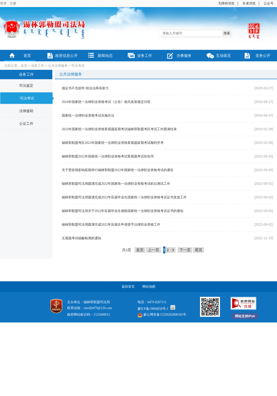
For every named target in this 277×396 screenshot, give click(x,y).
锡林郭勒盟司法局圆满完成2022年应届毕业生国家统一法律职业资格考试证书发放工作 (124, 197)
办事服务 (184, 56)
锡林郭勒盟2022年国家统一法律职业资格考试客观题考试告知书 (108, 156)
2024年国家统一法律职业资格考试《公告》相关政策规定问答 (106, 102)
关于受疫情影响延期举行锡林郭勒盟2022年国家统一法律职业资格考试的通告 (117, 170)
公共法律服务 (58, 65)
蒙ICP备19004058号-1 (153, 308)
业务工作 (144, 56)
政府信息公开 (66, 56)
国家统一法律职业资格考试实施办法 (88, 115)
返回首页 (128, 286)
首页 (27, 56)
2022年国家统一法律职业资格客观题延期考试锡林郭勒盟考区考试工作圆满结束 (119, 129)
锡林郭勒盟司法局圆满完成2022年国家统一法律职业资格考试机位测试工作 (116, 183)
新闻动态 (105, 56)
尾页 (198, 250)
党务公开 (262, 56)
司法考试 (78, 65)
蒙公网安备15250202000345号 (162, 314)
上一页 (153, 250)
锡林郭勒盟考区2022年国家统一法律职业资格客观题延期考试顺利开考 (113, 143)
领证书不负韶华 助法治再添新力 (85, 88)
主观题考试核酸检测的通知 (81, 238)
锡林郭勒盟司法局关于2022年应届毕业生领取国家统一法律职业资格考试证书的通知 (122, 211)
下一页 (185, 250)
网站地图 (148, 286)
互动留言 (223, 56)
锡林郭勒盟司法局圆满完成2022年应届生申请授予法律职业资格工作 (111, 224)
